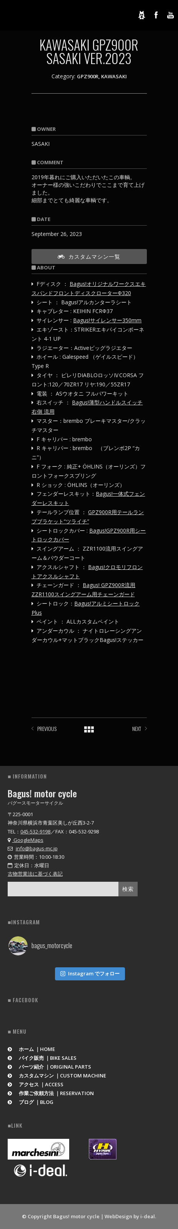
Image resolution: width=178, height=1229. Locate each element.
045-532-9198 (35, 831)
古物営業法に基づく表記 (35, 873)
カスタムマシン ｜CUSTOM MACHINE (57, 1075)
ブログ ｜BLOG (30, 1102)
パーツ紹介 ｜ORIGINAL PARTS (49, 1066)
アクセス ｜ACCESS (35, 1084)
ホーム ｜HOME (31, 1049)
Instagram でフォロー (90, 973)
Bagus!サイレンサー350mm (107, 320)
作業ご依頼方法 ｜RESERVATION (51, 1093)
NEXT (136, 728)
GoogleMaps (25, 839)
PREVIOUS (47, 728)
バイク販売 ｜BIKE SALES (42, 1057)
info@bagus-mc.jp (37, 848)
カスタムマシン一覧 (89, 256)
